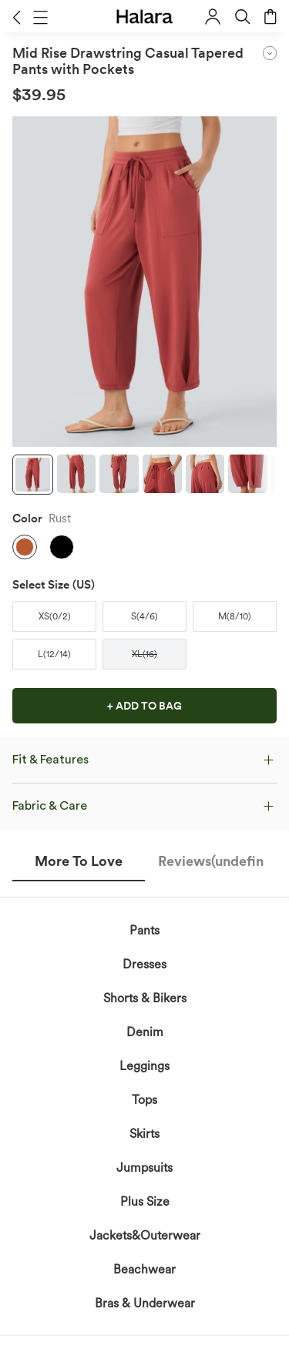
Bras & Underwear (145, 1303)
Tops (144, 1099)
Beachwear (144, 1269)
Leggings (144, 1066)
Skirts (144, 1133)
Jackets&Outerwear (144, 1235)
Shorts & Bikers (145, 998)
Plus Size (145, 1201)
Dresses (144, 964)
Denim (144, 1032)
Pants (144, 930)
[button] (16, 17)
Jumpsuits (144, 1167)
